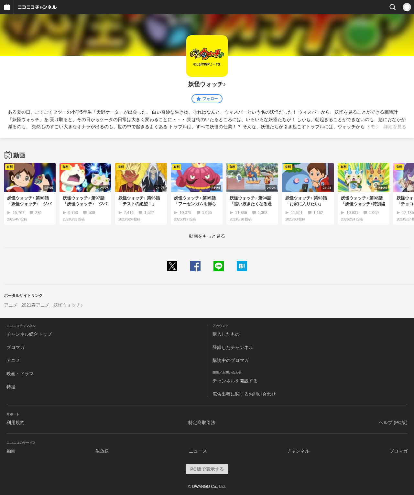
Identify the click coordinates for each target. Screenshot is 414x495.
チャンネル (298, 451)
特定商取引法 (201, 422)
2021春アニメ (35, 305)
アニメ (10, 305)
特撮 (11, 386)
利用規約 (15, 422)
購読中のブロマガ (230, 360)
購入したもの (226, 334)
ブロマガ (15, 347)
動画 (11, 451)
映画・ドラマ (20, 373)
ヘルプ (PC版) (393, 422)
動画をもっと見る (207, 236)
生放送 (102, 451)
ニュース (198, 451)
